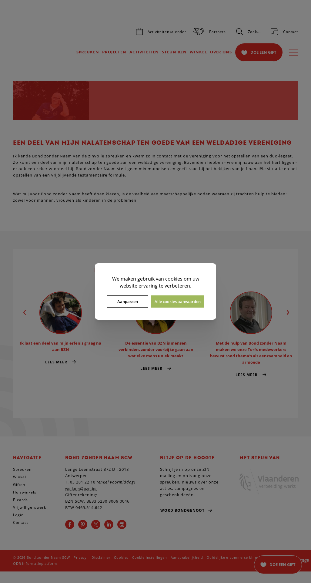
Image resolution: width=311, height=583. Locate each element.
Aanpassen (127, 301)
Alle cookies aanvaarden (178, 301)
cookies (173, 278)
